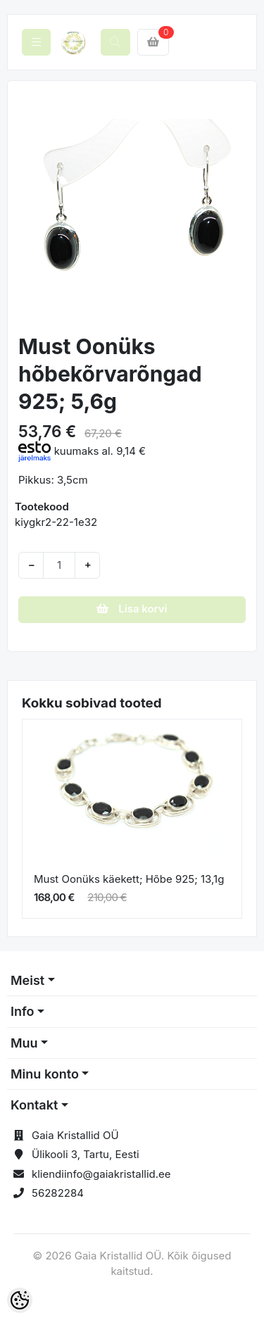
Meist (27, 980)
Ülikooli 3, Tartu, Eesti (85, 1154)
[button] (29, 208)
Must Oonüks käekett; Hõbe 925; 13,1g (129, 879)
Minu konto (45, 1074)
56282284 (58, 1193)
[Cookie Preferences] (19, 1300)
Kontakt (34, 1105)
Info (22, 1011)
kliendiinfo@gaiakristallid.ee (101, 1174)
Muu (24, 1043)
